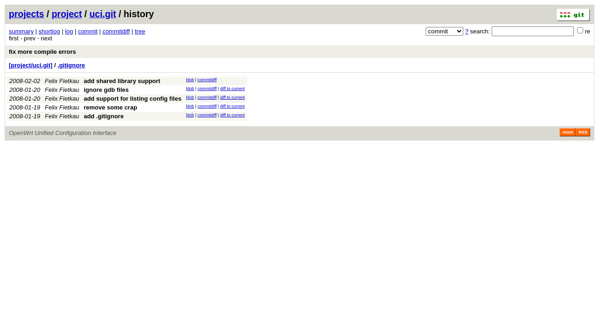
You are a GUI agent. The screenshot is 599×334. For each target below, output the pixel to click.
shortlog (49, 31)
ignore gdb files (106, 89)
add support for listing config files (132, 98)
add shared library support (122, 80)
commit (88, 31)
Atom (567, 132)
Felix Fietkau (62, 80)
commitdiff (116, 31)
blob (190, 79)
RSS (583, 132)
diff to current (232, 88)
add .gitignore (104, 116)
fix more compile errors (42, 51)
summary (21, 31)
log (69, 31)
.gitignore (71, 65)
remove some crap (110, 107)
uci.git (102, 14)
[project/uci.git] (31, 65)
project (67, 14)
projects (26, 14)
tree (140, 31)
